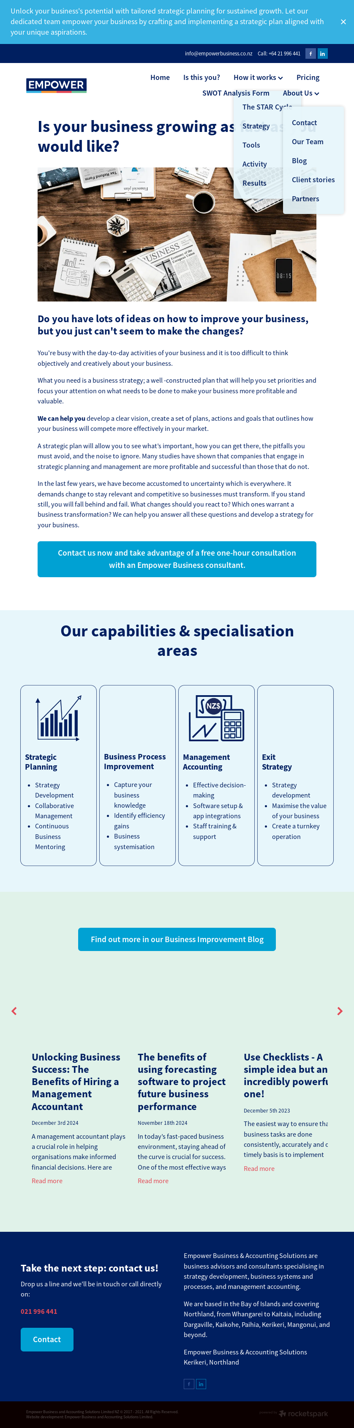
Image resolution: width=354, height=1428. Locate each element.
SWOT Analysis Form (236, 93)
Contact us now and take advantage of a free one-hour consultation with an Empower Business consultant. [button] (177, 559)
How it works (258, 77)
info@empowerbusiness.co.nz (219, 53)
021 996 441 (39, 1311)
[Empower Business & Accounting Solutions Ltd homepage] (56, 85)
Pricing (308, 77)
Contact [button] (47, 1339)
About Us (301, 93)
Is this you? (201, 77)
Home (160, 77)
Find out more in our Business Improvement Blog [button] (177, 939)
